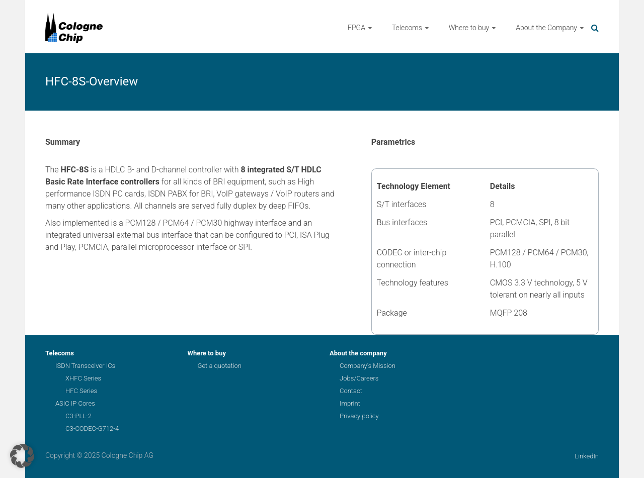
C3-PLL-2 (78, 416)
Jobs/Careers (359, 378)
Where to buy (469, 28)
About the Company (546, 28)
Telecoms (407, 28)
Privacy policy (359, 416)
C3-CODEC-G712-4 (92, 428)
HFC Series (81, 391)
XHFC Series (83, 378)
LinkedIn (587, 456)
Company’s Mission (367, 365)
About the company (358, 353)
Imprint (350, 403)
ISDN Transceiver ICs (85, 365)
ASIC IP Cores (75, 403)
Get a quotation (220, 365)
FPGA (356, 28)
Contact (351, 391)
